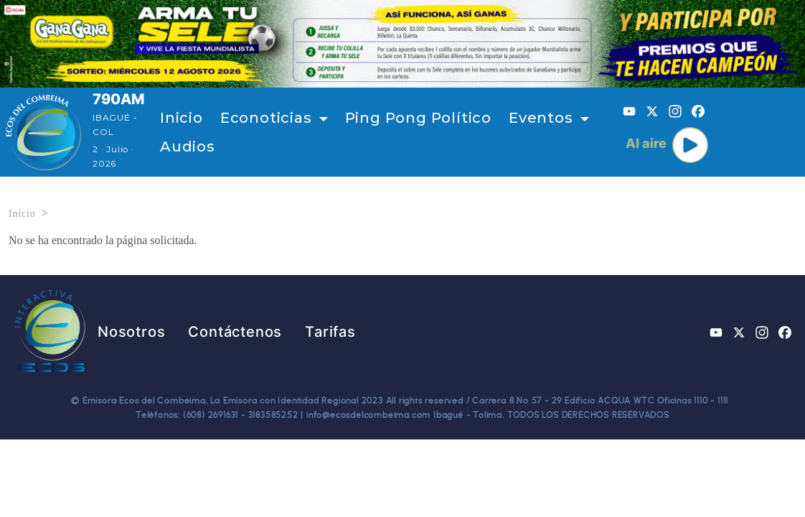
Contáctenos (235, 331)
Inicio (181, 117)
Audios (187, 146)
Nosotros (131, 331)
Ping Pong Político (418, 117)
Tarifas (330, 331)
